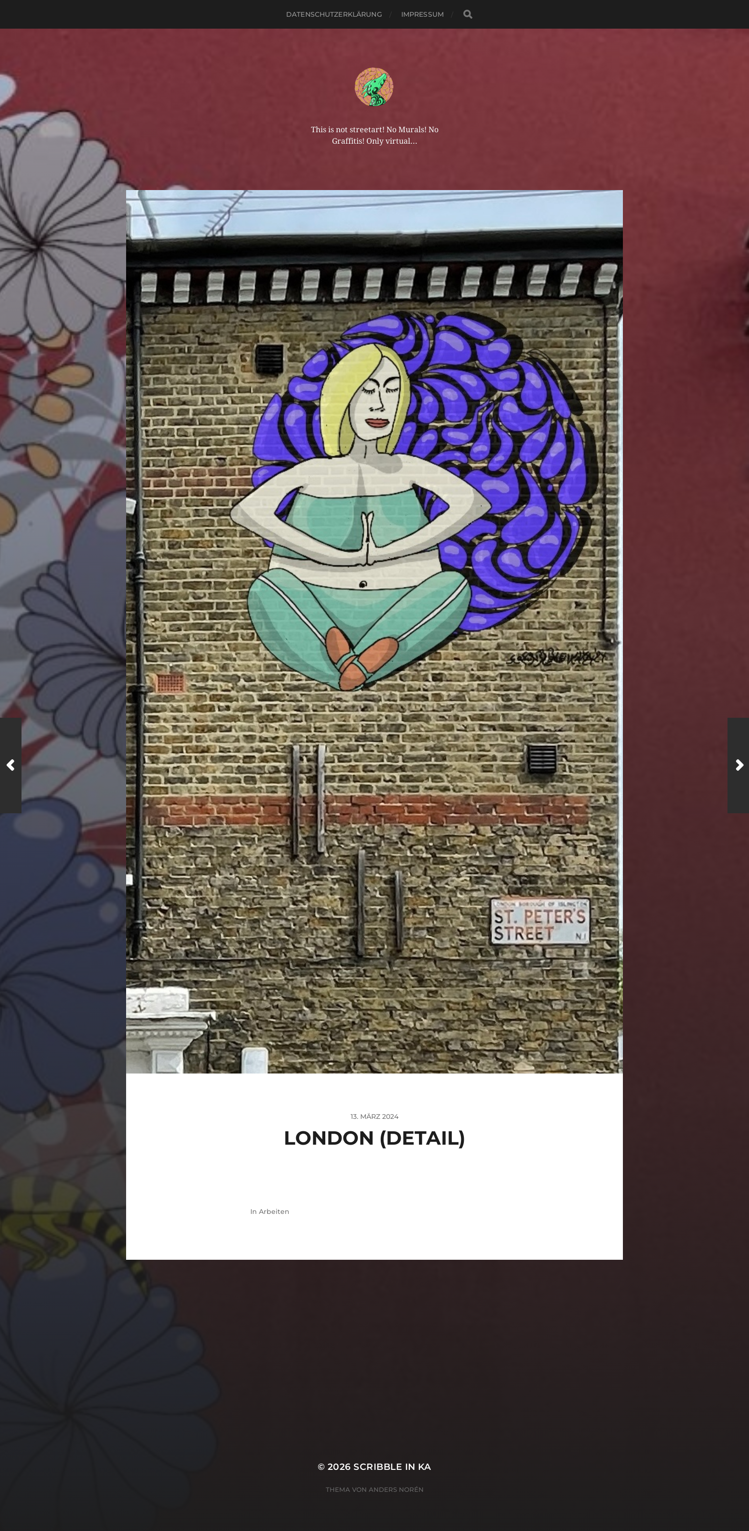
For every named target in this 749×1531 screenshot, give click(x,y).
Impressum (422, 14)
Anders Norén (396, 1489)
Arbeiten (274, 1211)
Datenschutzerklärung (334, 14)
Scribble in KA (392, 1466)
